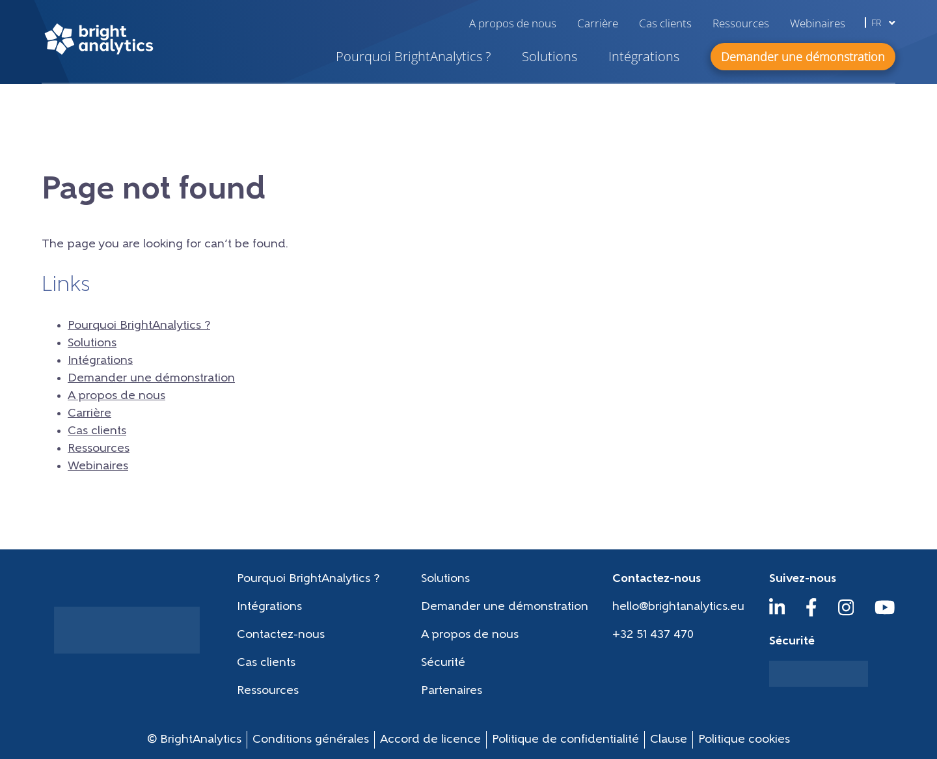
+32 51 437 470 (653, 635)
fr (883, 22)
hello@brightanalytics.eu (678, 607)
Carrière (597, 23)
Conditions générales (310, 740)
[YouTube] (885, 613)
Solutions (549, 56)
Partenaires (451, 691)
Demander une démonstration (151, 378)
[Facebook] (811, 613)
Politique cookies (744, 740)
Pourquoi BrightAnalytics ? (413, 56)
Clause (668, 740)
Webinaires (817, 23)
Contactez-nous (281, 635)
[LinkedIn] (777, 613)
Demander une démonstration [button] (803, 56)
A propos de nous (512, 23)
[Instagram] (846, 613)
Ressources (741, 23)
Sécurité (443, 663)
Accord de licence (430, 740)
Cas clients (665, 23)
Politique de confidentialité (565, 740)
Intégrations (643, 56)
